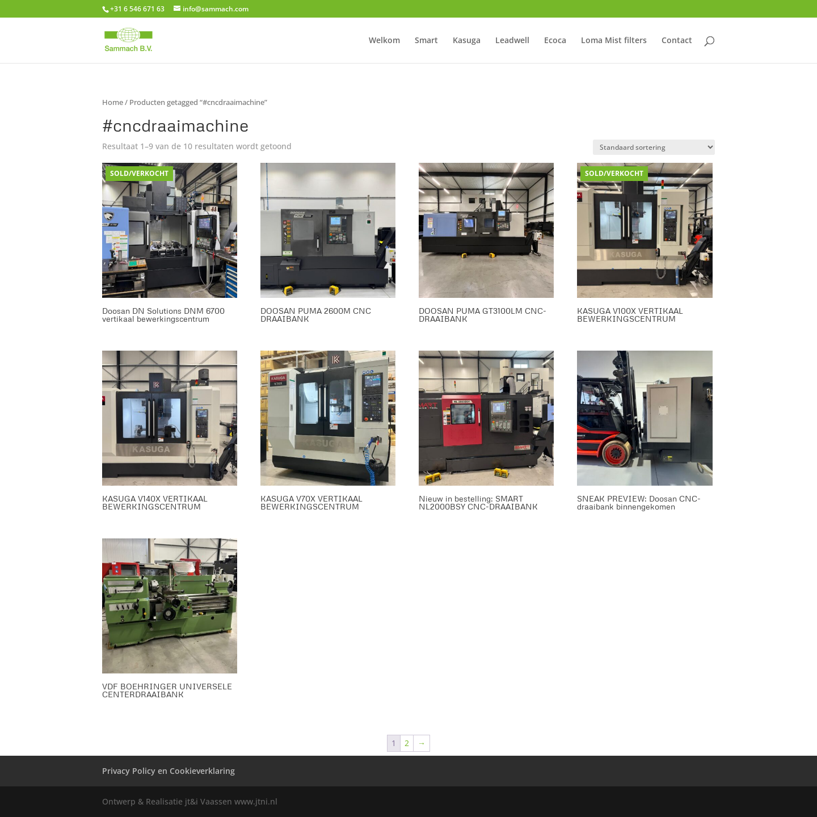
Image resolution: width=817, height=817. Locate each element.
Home (112, 102)
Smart (426, 40)
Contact (677, 40)
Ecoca (555, 40)
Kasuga (467, 40)
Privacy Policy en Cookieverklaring (168, 770)
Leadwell (512, 40)
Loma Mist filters (614, 40)
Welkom (384, 40)
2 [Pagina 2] (407, 743)
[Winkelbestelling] (654, 147)
